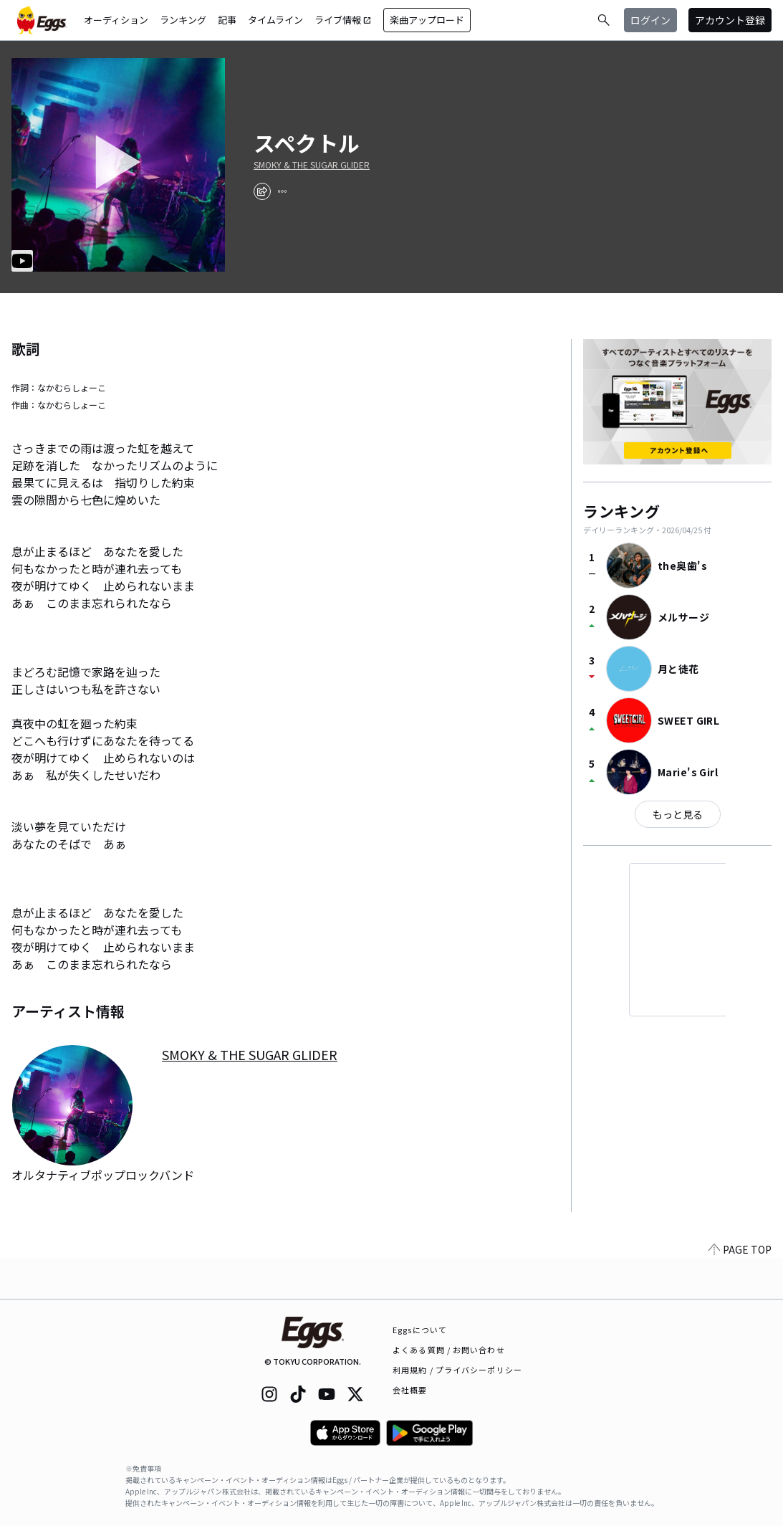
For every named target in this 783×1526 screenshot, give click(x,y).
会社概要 (410, 1390)
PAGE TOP (740, 1290)
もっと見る (678, 814)
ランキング (183, 20)
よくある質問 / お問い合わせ (449, 1349)
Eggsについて (420, 1329)
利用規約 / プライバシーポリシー (457, 1369)
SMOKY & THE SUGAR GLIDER (312, 165)
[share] (262, 191)
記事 (227, 20)
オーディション (116, 20)
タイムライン (275, 20)
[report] (282, 191)
